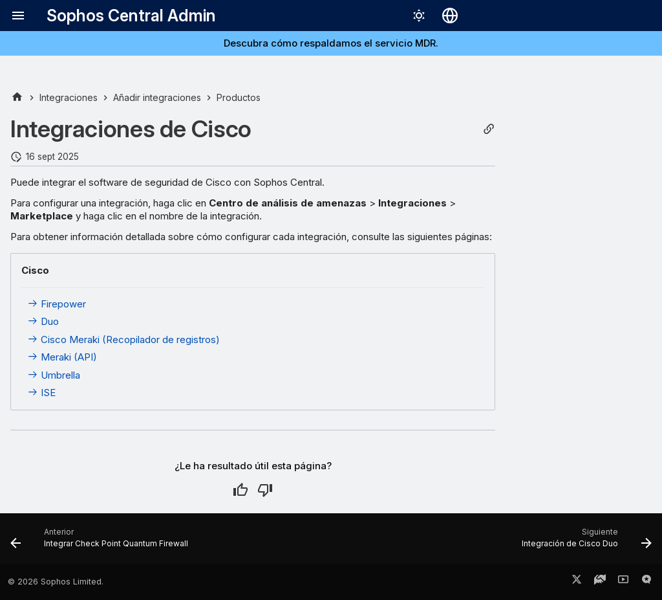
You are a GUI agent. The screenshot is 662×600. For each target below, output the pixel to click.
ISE (41, 392)
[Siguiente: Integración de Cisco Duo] (584, 542)
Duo (43, 321)
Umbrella (53, 375)
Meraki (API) (62, 357)
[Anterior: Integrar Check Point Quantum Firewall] (102, 542)
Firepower (56, 304)
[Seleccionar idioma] (450, 15)
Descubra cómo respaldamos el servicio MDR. (331, 43)
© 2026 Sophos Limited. (55, 581)
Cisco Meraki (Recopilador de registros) (123, 339)
